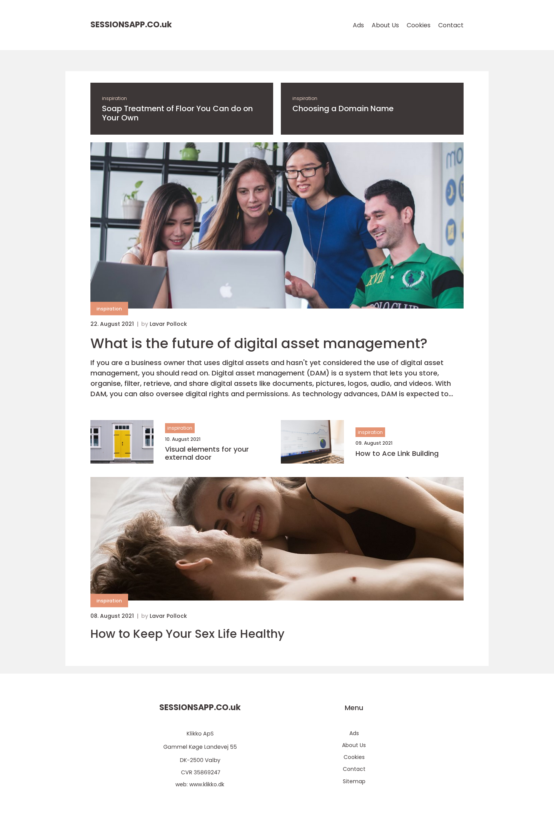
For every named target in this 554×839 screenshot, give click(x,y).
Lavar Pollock (168, 324)
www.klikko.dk (206, 784)
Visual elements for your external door (207, 453)
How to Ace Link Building (397, 453)
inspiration (114, 98)
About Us (385, 25)
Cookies (419, 25)
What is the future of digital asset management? (258, 343)
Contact (451, 25)
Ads (358, 25)
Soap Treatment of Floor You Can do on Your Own (177, 113)
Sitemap (354, 781)
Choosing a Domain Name (343, 108)
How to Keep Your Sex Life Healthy (187, 634)
